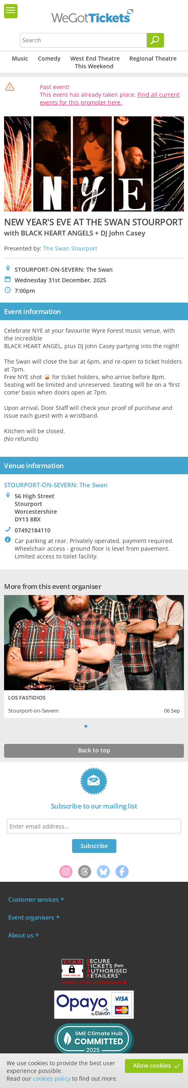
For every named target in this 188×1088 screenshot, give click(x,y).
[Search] (155, 40)
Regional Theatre (153, 58)
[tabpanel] (94, 655)
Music (20, 58)
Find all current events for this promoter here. (109, 98)
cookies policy (51, 1078)
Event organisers (31, 917)
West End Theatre (95, 58)
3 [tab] (102, 726)
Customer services (33, 899)
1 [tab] (86, 726)
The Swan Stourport (70, 248)
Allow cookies (152, 1065)
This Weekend (94, 66)
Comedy (49, 58)
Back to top (94, 750)
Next (112, 726)
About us (20, 935)
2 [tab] (94, 726)
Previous (76, 726)
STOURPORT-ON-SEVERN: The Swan (56, 485)
